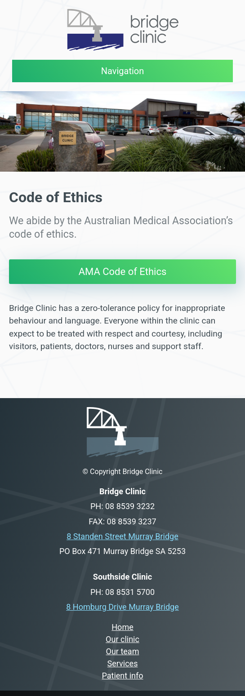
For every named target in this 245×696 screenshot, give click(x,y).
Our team (122, 651)
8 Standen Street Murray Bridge (122, 536)
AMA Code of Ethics (123, 271)
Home (122, 627)
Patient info (122, 675)
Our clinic (122, 639)
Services (122, 663)
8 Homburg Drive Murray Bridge (122, 607)
